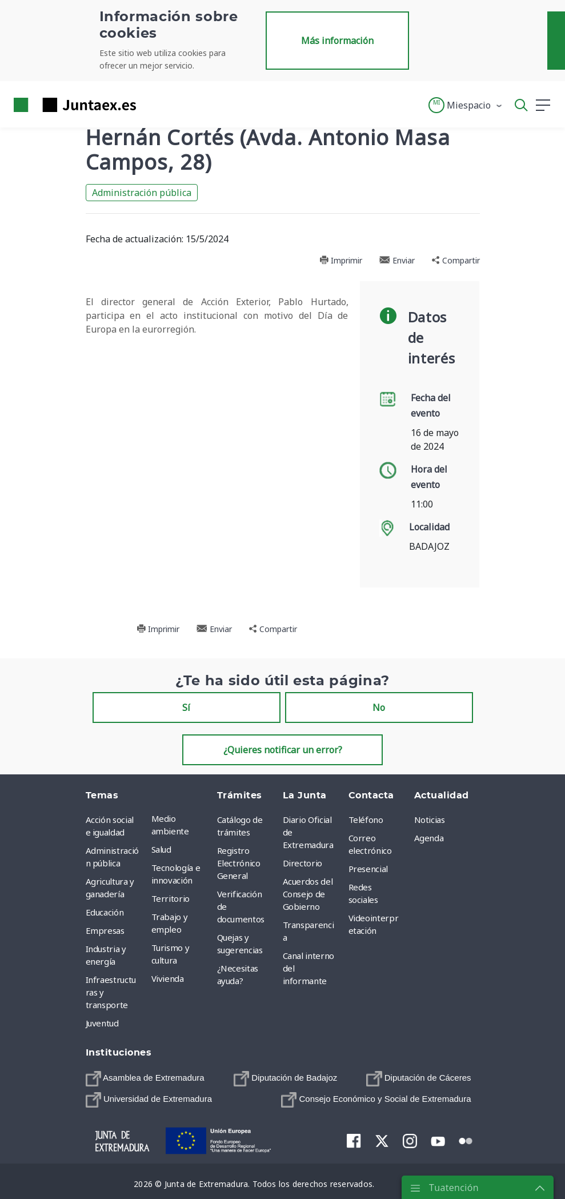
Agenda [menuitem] (429, 838)
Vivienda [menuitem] (167, 978)
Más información (337, 40)
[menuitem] (145, 1078)
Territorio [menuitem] (170, 898)
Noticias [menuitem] (429, 819)
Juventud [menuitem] (102, 1023)
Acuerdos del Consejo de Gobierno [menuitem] (308, 894)
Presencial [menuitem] (368, 868)
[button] (465, 105)
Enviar (397, 260)
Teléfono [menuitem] (365, 819)
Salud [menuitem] (161, 849)
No (378, 707)
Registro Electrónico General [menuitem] (239, 863)
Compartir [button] (456, 260)
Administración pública (141, 192)
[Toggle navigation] (152, 104)
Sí (186, 707)
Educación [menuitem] (105, 912)
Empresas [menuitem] (105, 930)
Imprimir (340, 260)
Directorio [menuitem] (303, 863)
